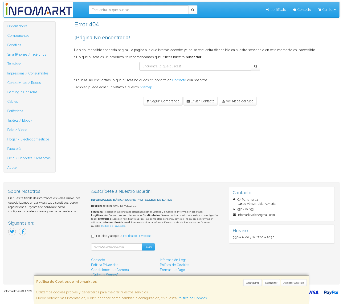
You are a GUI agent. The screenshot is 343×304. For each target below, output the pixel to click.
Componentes (18, 35)
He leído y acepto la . (124, 236)
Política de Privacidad (113, 226)
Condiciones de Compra (110, 270)
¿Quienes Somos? (104, 275)
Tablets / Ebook (19, 120)
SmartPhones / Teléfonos (26, 54)
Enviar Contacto (201, 101)
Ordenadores (17, 26)
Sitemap (146, 87)
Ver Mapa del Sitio (237, 101)
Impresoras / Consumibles (28, 73)
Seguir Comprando (163, 101)
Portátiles (14, 45)
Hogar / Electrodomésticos (28, 139)
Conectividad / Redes (24, 83)
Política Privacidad (104, 265)
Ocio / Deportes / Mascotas (29, 158)
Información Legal (174, 260)
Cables (12, 101)
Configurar (252, 282)
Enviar (148, 247)
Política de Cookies (192, 298)
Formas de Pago (172, 270)
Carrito (327, 10)
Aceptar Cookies (293, 282)
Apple (11, 167)
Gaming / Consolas (22, 92)
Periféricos (15, 111)
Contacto (302, 10)
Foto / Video (17, 130)
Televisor (14, 64)
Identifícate (276, 10)
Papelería (14, 149)
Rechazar (271, 282)
